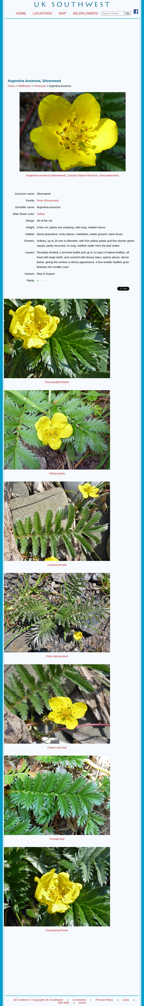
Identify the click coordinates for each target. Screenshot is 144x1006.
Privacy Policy (104, 999)
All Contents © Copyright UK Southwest (38, 999)
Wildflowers (24, 85)
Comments (79, 999)
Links (126, 999)
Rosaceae (40, 85)
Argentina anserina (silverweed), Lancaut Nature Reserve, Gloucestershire (72, 175)
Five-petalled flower (57, 382)
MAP (62, 13)
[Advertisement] (72, 50)
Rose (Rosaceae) (48, 200)
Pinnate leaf (57, 838)
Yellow (41, 213)
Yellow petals (57, 473)
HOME (21, 13)
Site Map (63, 1002)
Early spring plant (57, 656)
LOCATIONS (42, 13)
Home (11, 85)
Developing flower (57, 930)
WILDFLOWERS (85, 13)
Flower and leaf (57, 747)
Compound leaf (57, 564)
